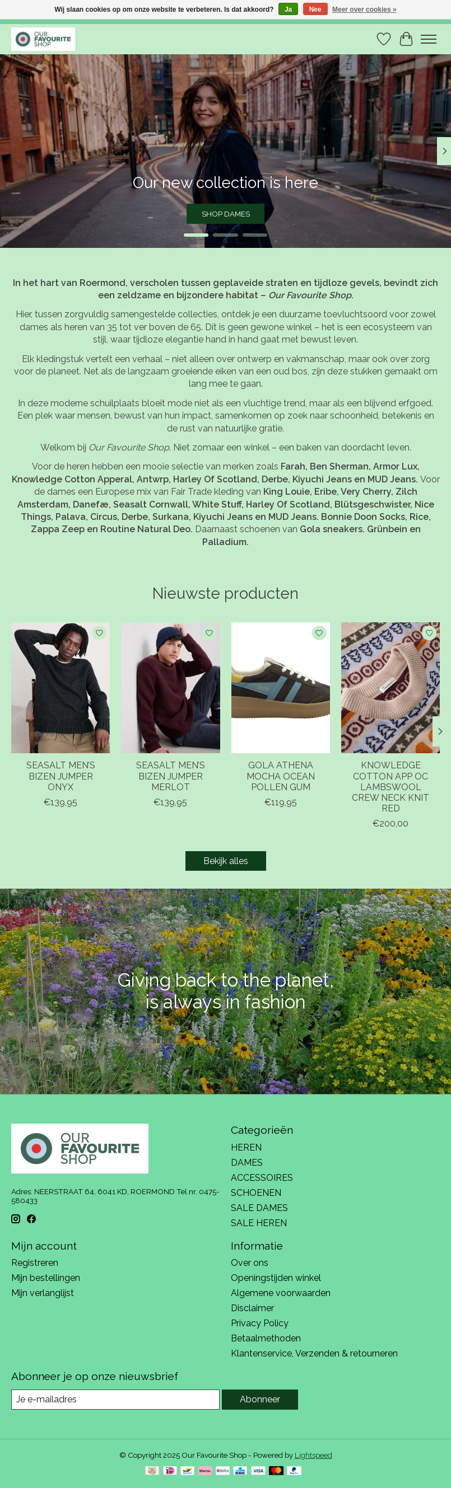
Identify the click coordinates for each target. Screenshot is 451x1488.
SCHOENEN (256, 1192)
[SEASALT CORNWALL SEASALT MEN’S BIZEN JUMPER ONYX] (60, 687)
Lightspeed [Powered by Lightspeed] (313, 1455)
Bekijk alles (225, 861)
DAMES (247, 1162)
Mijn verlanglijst (42, 1293)
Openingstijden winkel (276, 1278)
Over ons (249, 1262)
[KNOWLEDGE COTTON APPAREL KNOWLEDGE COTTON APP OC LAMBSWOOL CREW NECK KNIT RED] (390, 687)
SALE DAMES (259, 1208)
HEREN (246, 1147)
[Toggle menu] (428, 39)
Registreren (34, 1262)
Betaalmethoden (266, 1338)
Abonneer (260, 1399)
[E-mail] (115, 1399)
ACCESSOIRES (262, 1177)
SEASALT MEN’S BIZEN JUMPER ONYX (60, 776)
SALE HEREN (259, 1223)
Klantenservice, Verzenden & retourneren (314, 1353)
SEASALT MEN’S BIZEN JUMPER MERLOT (170, 776)
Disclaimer (252, 1308)
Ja (288, 9)
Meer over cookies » (364, 9)
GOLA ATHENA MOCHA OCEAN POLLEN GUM (281, 776)
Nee (315, 9)
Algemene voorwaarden (281, 1293)
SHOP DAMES (226, 213)
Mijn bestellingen (45, 1278)
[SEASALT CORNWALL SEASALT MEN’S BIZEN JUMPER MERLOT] (170, 687)
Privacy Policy (260, 1323)
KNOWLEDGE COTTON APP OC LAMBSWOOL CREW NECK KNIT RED (390, 787)
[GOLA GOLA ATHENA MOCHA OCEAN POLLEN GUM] (280, 687)
